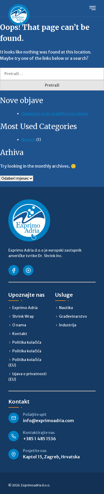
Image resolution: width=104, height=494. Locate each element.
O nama (19, 325)
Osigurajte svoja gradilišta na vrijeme (54, 113)
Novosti (28, 139)
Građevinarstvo (73, 316)
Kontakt (19, 333)
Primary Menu (92, 8)
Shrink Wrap (23, 316)
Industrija (67, 325)
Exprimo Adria (25, 307)
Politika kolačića (26, 342)
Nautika (66, 307)
